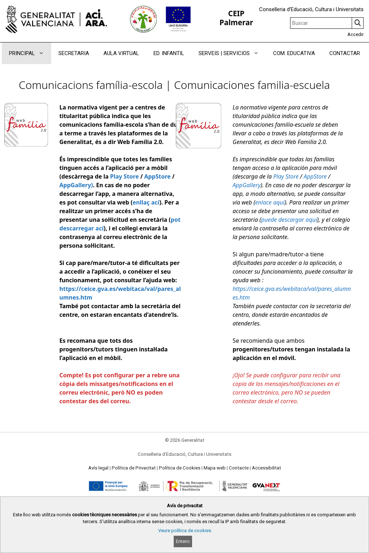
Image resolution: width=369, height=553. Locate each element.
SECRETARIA (73, 53)
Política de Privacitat (134, 468)
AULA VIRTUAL (121, 53)
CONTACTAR (344, 53)
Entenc (183, 541)
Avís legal (98, 468)
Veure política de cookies (184, 530)
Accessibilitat (266, 468)
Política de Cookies (179, 468)
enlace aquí (270, 202)
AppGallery (247, 185)
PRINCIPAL (30, 53)
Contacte (239, 468)
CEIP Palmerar (236, 17)
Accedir (355, 34)
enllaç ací (146, 202)
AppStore (157, 176)
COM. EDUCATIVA (294, 53)
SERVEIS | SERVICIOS (232, 53)
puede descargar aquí (289, 220)
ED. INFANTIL (169, 53)
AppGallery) (76, 185)
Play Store (124, 176)
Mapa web (215, 468)
